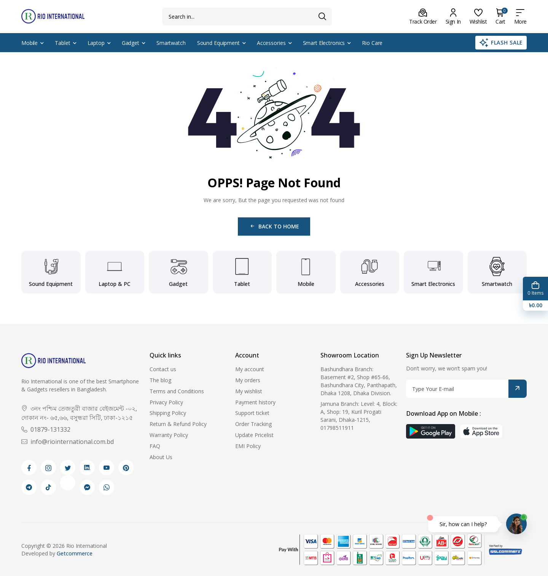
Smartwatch (171, 42)
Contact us (163, 369)
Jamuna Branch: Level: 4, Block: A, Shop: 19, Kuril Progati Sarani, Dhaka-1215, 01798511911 (358, 415)
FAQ (155, 446)
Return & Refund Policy (178, 424)
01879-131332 (45, 429)
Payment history (255, 402)
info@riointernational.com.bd (67, 441)
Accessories (271, 42)
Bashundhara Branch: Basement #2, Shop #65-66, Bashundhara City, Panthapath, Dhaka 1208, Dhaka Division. (358, 380)
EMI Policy (248, 446)
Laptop (96, 42)
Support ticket (252, 412)
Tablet (62, 42)
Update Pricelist (254, 435)
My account (249, 369)
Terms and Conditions (177, 391)
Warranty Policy (169, 435)
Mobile (29, 42)
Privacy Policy (166, 402)
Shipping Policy (168, 412)
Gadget (130, 42)
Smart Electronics (324, 42)
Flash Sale (501, 42)
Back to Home (274, 226)
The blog (160, 380)
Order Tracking (253, 424)
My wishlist (248, 391)
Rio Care (372, 42)
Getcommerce (74, 553)
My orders (247, 380)
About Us (161, 457)
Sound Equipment (218, 42)
